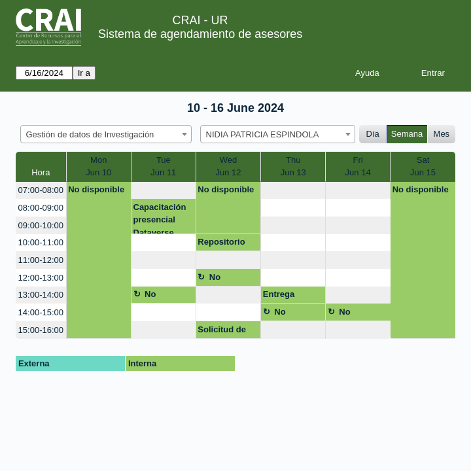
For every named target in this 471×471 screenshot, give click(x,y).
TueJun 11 (163, 166)
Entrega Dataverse (283, 296)
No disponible (96, 189)
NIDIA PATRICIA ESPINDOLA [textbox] (262, 134)
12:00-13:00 (40, 278)
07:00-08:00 (40, 190)
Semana (407, 134)
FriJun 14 (358, 166)
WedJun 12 (228, 166)
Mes (442, 134)
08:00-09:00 (40, 208)
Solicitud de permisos (222, 331)
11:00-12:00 (40, 260)
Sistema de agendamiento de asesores (200, 34)
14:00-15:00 (40, 312)
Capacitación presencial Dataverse (159, 218)
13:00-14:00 (40, 295)
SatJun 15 (423, 166)
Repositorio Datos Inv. (221, 244)
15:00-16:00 (40, 330)
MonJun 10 (98, 166)
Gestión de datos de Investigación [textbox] (90, 134)
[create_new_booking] (163, 191)
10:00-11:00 (40, 242)
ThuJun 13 (293, 166)
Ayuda (367, 73)
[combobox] (106, 134)
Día (372, 134)
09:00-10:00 (40, 225)
